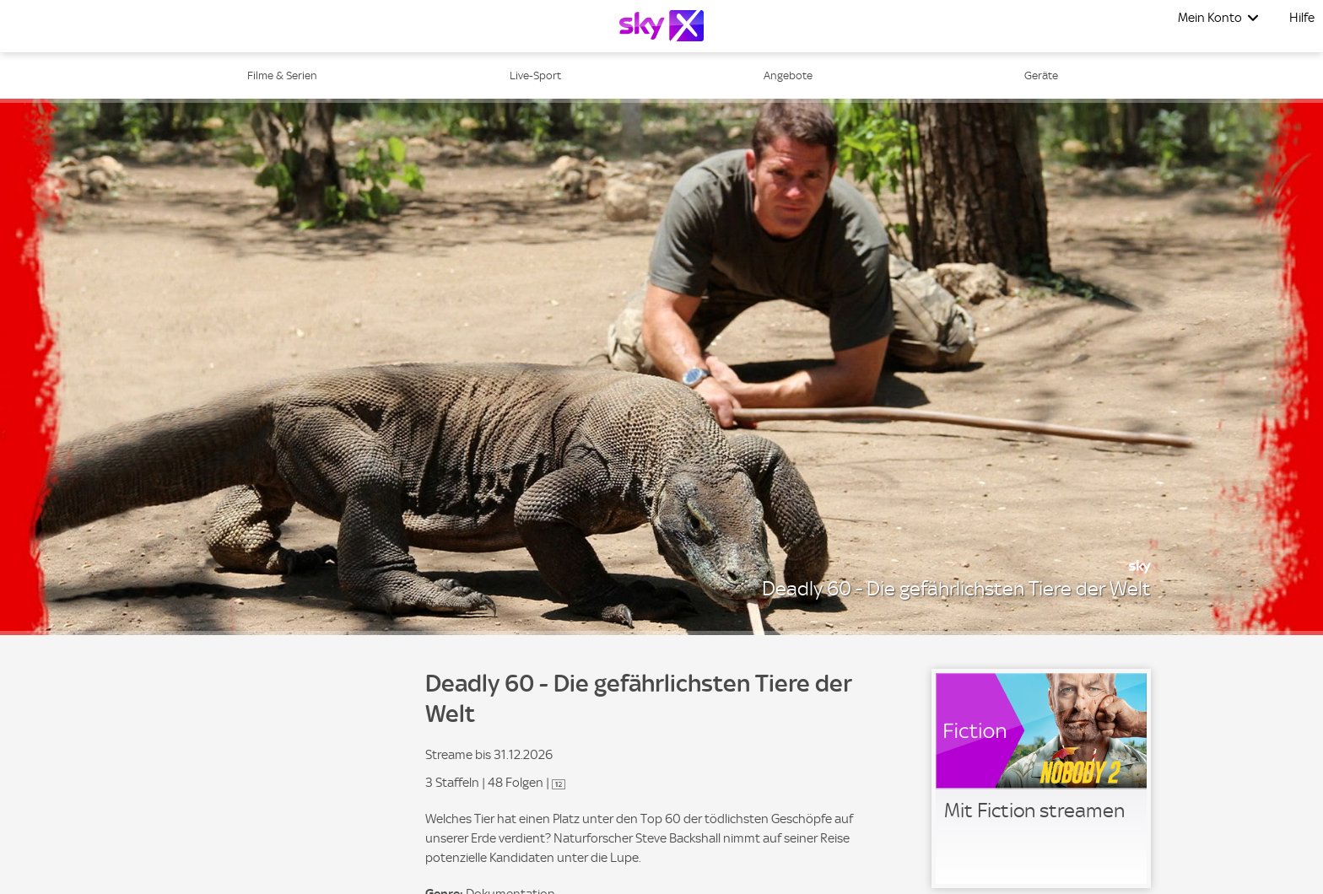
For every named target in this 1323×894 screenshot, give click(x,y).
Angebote (788, 75)
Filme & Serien (282, 75)
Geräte (1041, 75)
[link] (1041, 778)
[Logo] (661, 25)
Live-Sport (535, 75)
